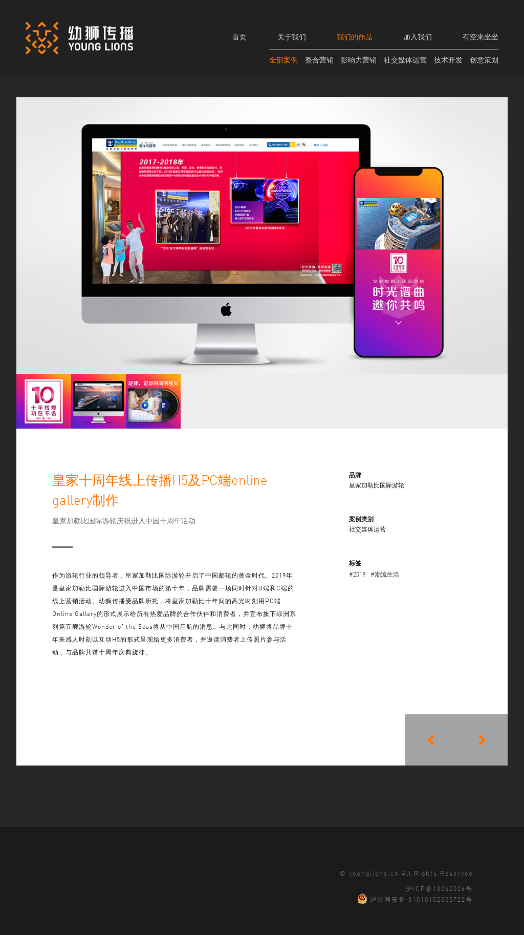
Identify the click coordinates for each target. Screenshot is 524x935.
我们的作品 (355, 36)
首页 (239, 36)
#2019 (357, 573)
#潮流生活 (384, 573)
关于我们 (291, 36)
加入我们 (417, 36)
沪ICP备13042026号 (439, 888)
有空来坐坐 (480, 36)
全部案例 (283, 59)
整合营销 (319, 59)
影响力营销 (359, 59)
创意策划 (484, 59)
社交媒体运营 (405, 59)
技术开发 (448, 59)
